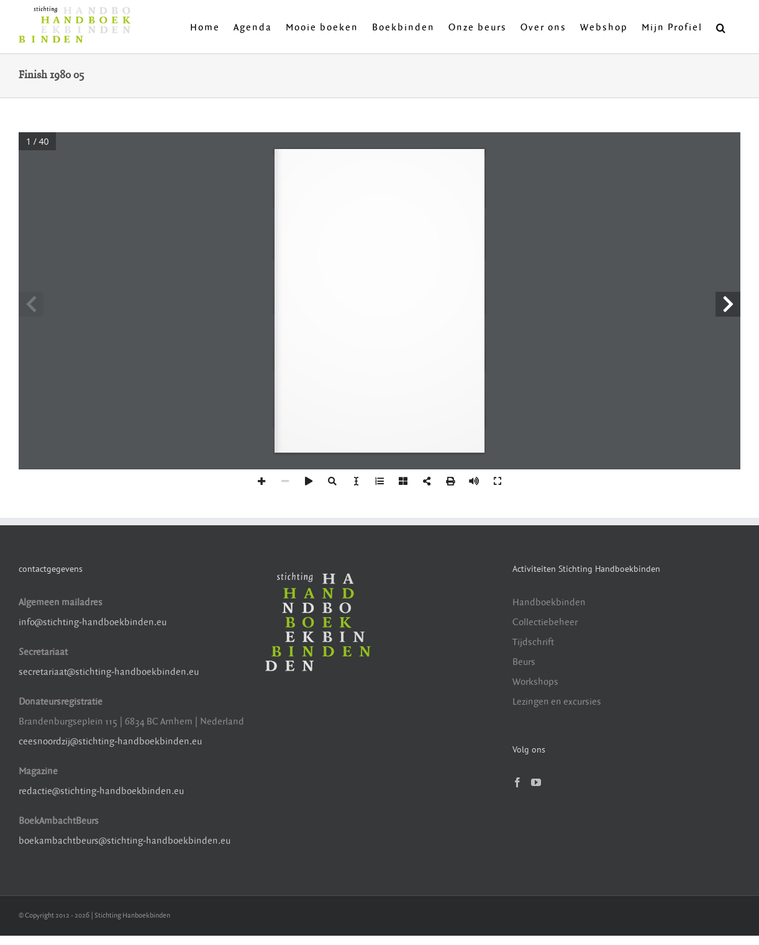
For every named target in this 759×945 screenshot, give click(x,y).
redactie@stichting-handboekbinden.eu (101, 791)
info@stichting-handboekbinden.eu (92, 622)
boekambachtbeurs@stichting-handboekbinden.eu (124, 841)
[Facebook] (517, 782)
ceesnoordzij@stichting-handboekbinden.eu (110, 742)
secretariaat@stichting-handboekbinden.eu (109, 672)
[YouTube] (536, 782)
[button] (721, 26)
